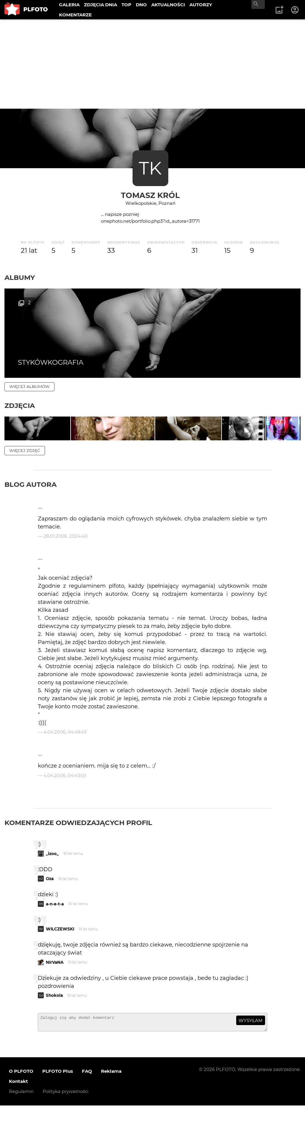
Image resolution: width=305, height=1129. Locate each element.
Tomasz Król (150, 195)
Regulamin (21, 1115)
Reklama (111, 1094)
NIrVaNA (54, 983)
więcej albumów (29, 386)
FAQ (87, 1094)
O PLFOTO (21, 1094)
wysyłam (250, 1041)
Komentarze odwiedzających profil (78, 843)
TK (150, 168)
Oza (50, 899)
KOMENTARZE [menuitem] (75, 15)
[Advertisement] (152, 64)
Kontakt (18, 1105)
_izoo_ (52, 874)
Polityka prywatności (65, 1115)
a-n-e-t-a (55, 924)
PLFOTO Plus (57, 1094)
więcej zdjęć (24, 471)
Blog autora (30, 505)
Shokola (54, 1016)
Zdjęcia (19, 405)
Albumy (19, 277)
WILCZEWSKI (60, 949)
